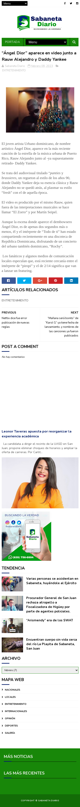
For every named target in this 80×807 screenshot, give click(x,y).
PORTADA (12, 42)
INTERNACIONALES (16, 711)
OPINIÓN (10, 718)
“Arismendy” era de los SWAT (49, 620)
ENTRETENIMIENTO (14, 70)
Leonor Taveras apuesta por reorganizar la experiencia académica (36, 434)
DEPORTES (11, 725)
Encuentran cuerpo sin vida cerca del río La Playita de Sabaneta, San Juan (51, 644)
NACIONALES (12, 689)
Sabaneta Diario (48, 800)
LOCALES (10, 697)
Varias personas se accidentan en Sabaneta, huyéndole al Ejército (52, 581)
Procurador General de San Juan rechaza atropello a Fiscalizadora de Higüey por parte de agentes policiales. (51, 604)
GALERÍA (10, 733)
